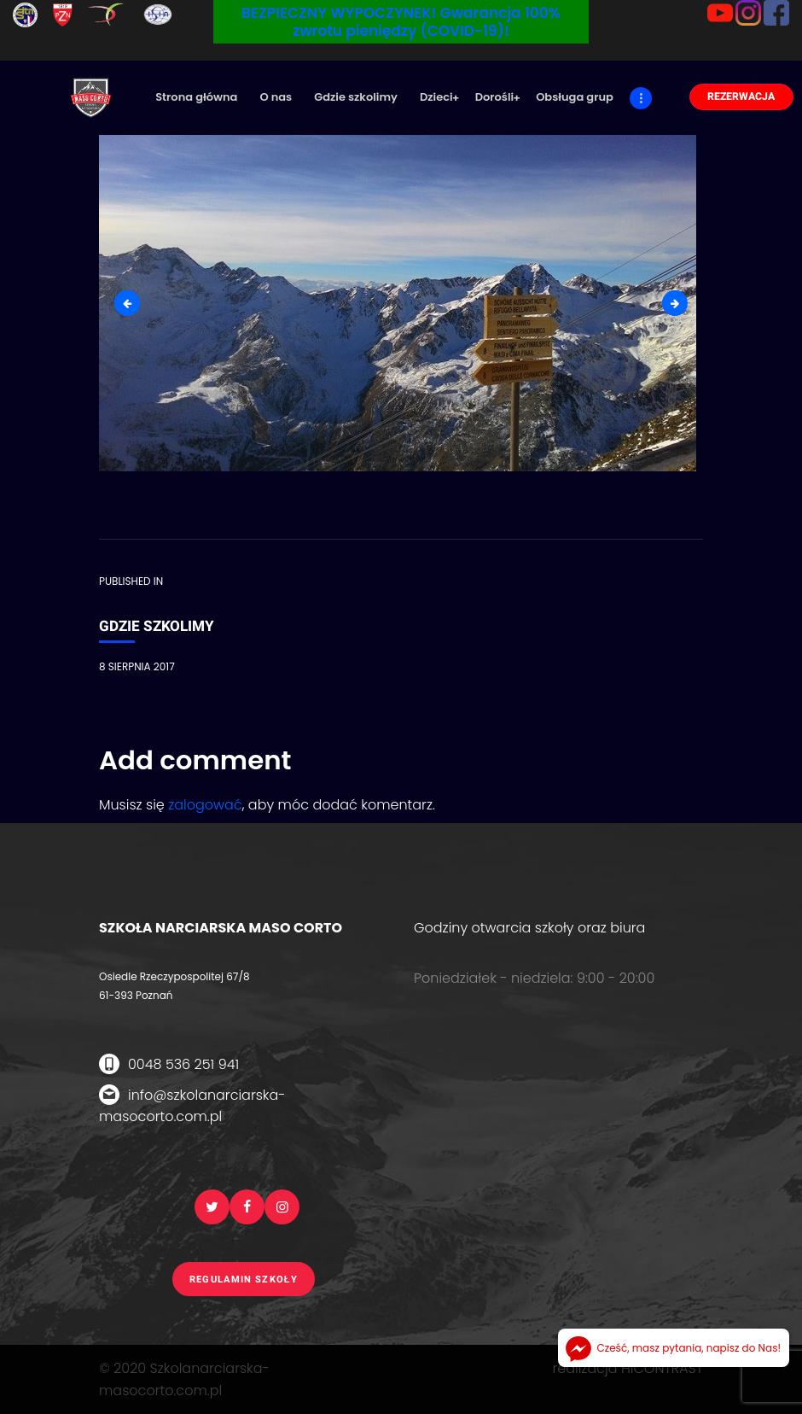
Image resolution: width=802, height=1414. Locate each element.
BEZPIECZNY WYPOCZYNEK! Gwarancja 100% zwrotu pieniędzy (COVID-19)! (401, 22)
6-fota (133, 302)
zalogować (205, 805)
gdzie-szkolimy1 (681, 302)
